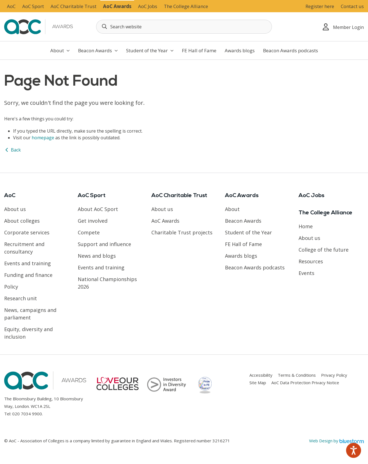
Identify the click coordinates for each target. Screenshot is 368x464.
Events (306, 273)
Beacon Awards (98, 50)
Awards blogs (240, 50)
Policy (11, 286)
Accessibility (260, 375)
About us (15, 209)
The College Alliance (186, 6)
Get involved (92, 220)
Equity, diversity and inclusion (28, 333)
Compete (89, 232)
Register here (320, 6)
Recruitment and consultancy (24, 248)
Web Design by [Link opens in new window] (336, 440)
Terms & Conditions (297, 375)
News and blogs (97, 255)
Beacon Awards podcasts (290, 50)
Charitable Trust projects (181, 232)
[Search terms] (184, 27)
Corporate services (26, 232)
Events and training (27, 263)
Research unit (20, 298)
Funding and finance (28, 275)
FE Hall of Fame (199, 50)
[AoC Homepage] (39, 26)
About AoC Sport (98, 209)
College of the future (324, 249)
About (60, 50)
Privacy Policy (334, 375)
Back (12, 150)
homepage (43, 138)
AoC (11, 6)
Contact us (352, 6)
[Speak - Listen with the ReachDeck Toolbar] (353, 450)
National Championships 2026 (107, 283)
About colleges (22, 220)
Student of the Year (150, 50)
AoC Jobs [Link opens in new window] (147, 6)
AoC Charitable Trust (73, 6)
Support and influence (104, 244)
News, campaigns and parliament (30, 314)
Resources (311, 261)
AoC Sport (33, 6)
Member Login (343, 26)
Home (306, 226)
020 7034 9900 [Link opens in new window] (27, 413)
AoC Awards (117, 6)
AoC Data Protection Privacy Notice (305, 382)
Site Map (257, 382)
